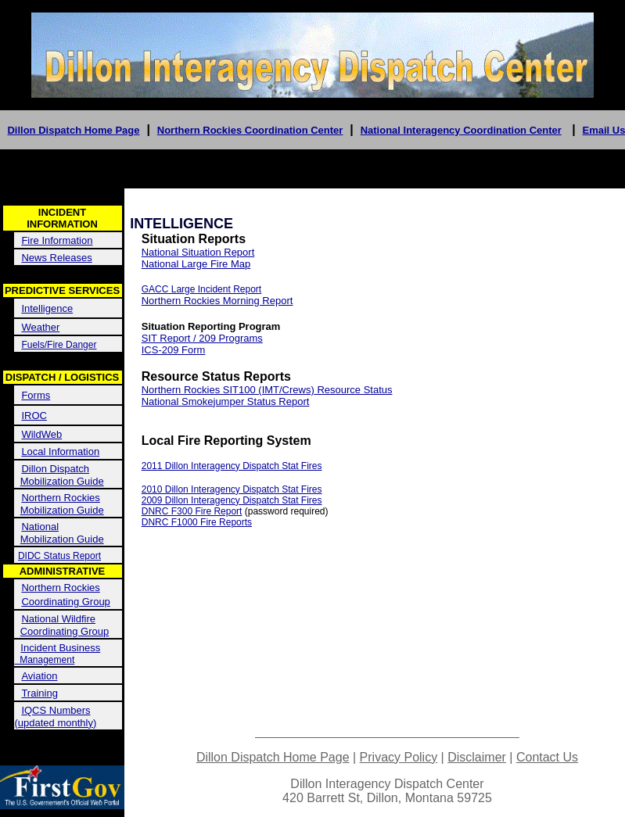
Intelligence (47, 308)
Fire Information (56, 240)
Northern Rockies (60, 497)
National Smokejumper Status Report (226, 401)
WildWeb (41, 434)
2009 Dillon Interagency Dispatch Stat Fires (232, 500)
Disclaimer (476, 757)
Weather (40, 327)
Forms (35, 395)
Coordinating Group (65, 601)
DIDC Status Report (59, 555)
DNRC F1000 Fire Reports (197, 522)
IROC (34, 415)
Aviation (39, 676)
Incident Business (60, 648)
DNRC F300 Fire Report (192, 511)
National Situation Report (198, 252)
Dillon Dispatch (55, 469)
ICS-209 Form (174, 350)
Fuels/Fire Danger (58, 344)
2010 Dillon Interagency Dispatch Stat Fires (232, 489)
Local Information (60, 451)
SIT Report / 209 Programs (202, 338)
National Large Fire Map (196, 264)
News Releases (56, 257)
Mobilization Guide (62, 481)
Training (39, 693)
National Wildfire (58, 619)
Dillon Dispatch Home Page (73, 130)
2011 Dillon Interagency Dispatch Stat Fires (232, 465)
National (40, 526)
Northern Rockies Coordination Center (250, 130)
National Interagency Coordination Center (461, 130)
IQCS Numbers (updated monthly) (56, 716)
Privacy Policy (399, 757)
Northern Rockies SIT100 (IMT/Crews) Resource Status (267, 390)
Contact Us (547, 757)
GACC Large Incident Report (201, 289)
